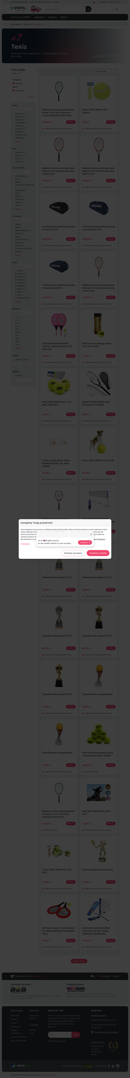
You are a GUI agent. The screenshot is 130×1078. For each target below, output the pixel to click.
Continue (85, 542)
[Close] (91, 534)
